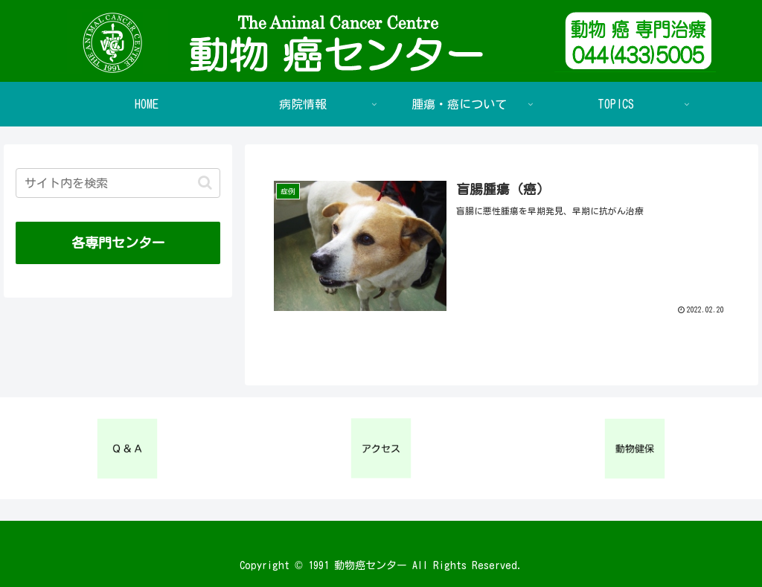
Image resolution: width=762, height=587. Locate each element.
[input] (118, 183)
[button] (205, 182)
